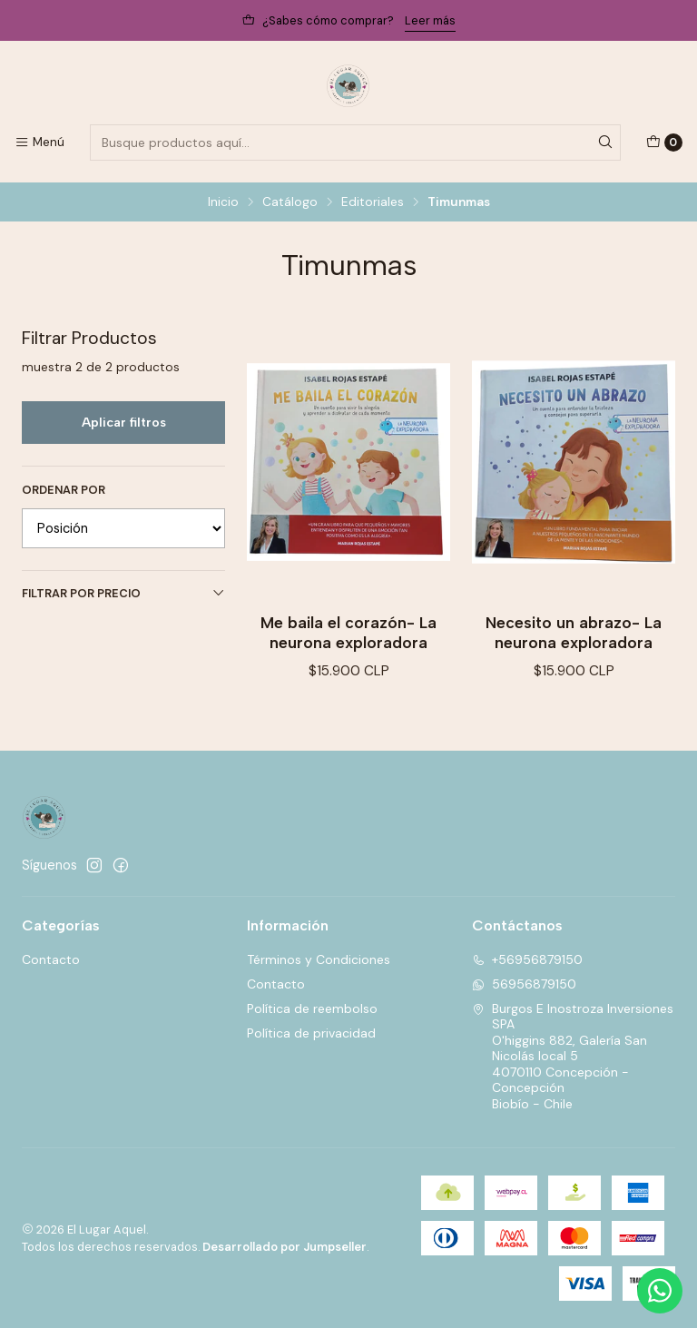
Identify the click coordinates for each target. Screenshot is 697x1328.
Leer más (430, 20)
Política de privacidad (311, 1033)
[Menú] (39, 142)
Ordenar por (63, 490)
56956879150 (524, 984)
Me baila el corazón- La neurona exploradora (348, 632)
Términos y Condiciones (318, 959)
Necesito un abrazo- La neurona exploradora (574, 632)
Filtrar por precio (123, 593)
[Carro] (664, 142)
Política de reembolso (312, 1008)
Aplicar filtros (124, 422)
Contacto (51, 959)
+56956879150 (527, 959)
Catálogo (290, 202)
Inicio (223, 202)
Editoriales (372, 202)
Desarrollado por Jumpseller (284, 1246)
